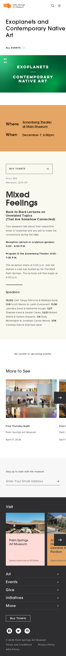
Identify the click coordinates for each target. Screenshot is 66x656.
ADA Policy (13, 649)
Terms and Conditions (19, 645)
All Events (16, 48)
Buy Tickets (18, 618)
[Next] (60, 398)
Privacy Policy (46, 645)
